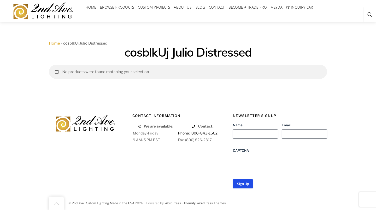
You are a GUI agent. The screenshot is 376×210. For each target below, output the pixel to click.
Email (286, 125)
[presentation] (269, 164)
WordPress (172, 203)
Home (54, 43)
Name (237, 125)
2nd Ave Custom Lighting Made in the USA (103, 203)
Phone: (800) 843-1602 (197, 133)
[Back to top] (56, 203)
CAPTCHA (241, 150)
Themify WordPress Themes (204, 203)
